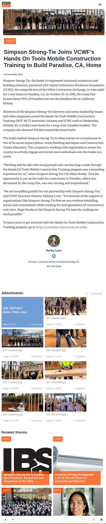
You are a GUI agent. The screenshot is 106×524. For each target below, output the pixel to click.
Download (27, 324)
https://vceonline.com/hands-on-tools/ (62, 227)
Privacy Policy (53, 515)
